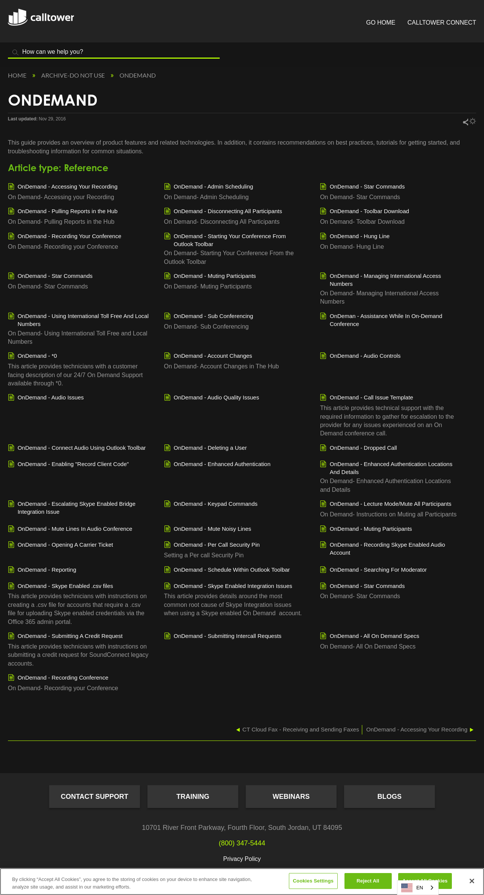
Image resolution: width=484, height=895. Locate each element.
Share (465, 121)
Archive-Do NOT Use (73, 75)
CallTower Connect (442, 22)
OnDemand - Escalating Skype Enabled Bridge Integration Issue (71, 507)
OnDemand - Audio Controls (360, 356)
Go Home (380, 22)
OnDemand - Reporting (42, 570)
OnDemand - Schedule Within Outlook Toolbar (227, 570)
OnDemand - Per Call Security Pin (212, 545)
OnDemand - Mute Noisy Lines (207, 529)
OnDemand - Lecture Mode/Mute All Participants (385, 504)
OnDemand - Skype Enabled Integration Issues (228, 586)
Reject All (368, 881)
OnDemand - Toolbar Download (364, 211)
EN (412, 887)
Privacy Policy (242, 859)
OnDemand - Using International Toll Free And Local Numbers (78, 319)
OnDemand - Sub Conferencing (208, 316)
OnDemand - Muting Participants (210, 276)
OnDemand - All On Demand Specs (369, 636)
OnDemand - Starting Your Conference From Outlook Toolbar (225, 239)
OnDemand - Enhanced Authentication (217, 464)
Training (193, 796)
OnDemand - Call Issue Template (366, 397)
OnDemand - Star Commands (362, 187)
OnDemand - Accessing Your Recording (63, 187)
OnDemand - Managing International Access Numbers (380, 279)
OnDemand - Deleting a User (205, 448)
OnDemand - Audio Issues (46, 397)
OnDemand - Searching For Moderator (373, 570)
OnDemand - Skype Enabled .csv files (60, 586)
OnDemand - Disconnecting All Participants (223, 211)
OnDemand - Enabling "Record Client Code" (68, 464)
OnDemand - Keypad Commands (211, 504)
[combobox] (418, 887)
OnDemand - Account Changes (208, 356)
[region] (242, 881)
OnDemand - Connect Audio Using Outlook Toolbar (77, 448)
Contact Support (95, 796)
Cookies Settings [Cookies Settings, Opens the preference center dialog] (313, 881)
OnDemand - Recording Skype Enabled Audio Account (382, 548)
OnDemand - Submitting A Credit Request (65, 636)
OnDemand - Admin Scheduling (208, 187)
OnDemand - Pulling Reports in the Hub (63, 211)
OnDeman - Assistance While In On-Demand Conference (381, 319)
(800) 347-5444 (242, 843)
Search (15, 52)
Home (18, 75)
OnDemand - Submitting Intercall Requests (223, 636)
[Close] (472, 881)
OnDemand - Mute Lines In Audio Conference (70, 529)
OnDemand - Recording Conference (58, 678)
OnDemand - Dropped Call (358, 448)
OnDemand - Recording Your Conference (64, 236)
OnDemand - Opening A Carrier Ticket (60, 545)
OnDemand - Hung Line (354, 236)
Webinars (291, 796)
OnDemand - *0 (32, 356)
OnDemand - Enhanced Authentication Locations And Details (386, 467)
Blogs (389, 796)
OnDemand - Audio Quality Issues (211, 397)
